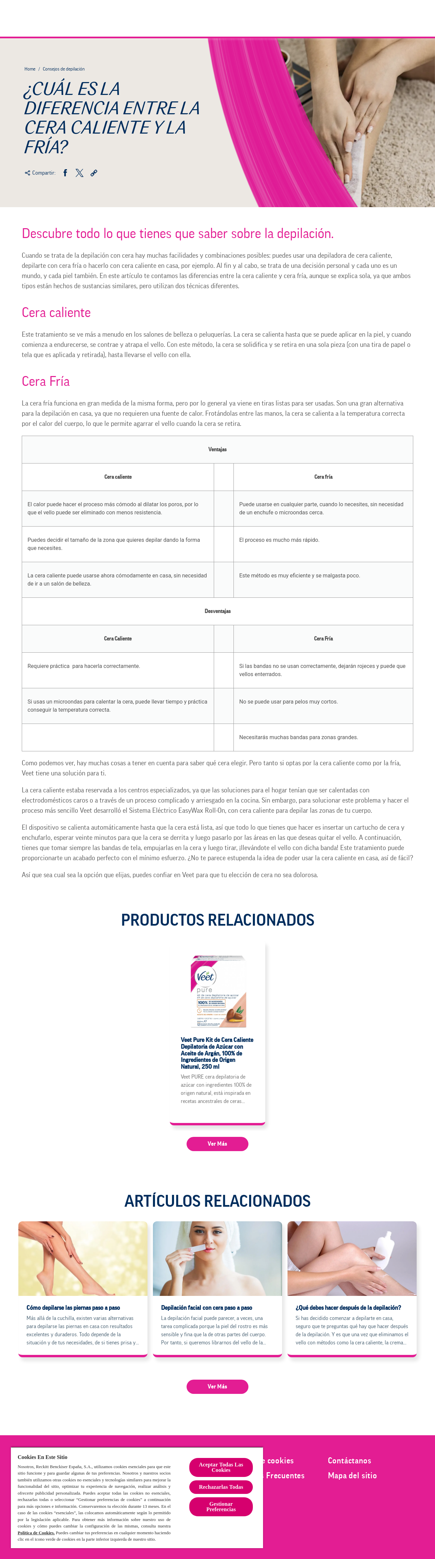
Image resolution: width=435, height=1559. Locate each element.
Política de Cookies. (36, 1532)
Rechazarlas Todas (221, 1487)
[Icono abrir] (407, 18)
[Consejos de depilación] (369, 18)
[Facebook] (65, 173)
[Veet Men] (318, 18)
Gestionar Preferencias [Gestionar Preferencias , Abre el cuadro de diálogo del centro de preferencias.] (221, 1506)
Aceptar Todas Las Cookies (221, 1467)
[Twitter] (79, 173)
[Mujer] (285, 18)
